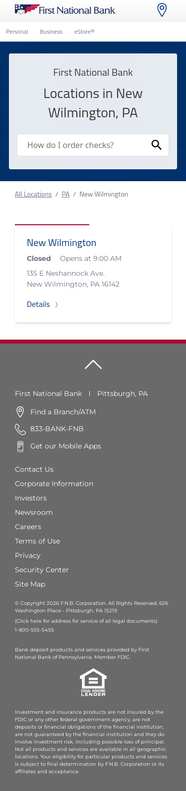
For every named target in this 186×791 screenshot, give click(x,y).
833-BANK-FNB (57, 428)
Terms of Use (37, 541)
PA (65, 194)
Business (51, 31)
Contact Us (34, 469)
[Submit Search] (157, 145)
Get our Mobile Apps (65, 446)
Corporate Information (54, 483)
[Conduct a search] (81, 145)
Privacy (28, 555)
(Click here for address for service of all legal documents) (86, 621)
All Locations (33, 194)
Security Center (42, 569)
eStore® (84, 31)
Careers (28, 526)
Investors (31, 498)
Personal (17, 31)
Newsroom (34, 512)
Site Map (30, 584)
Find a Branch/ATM (63, 411)
